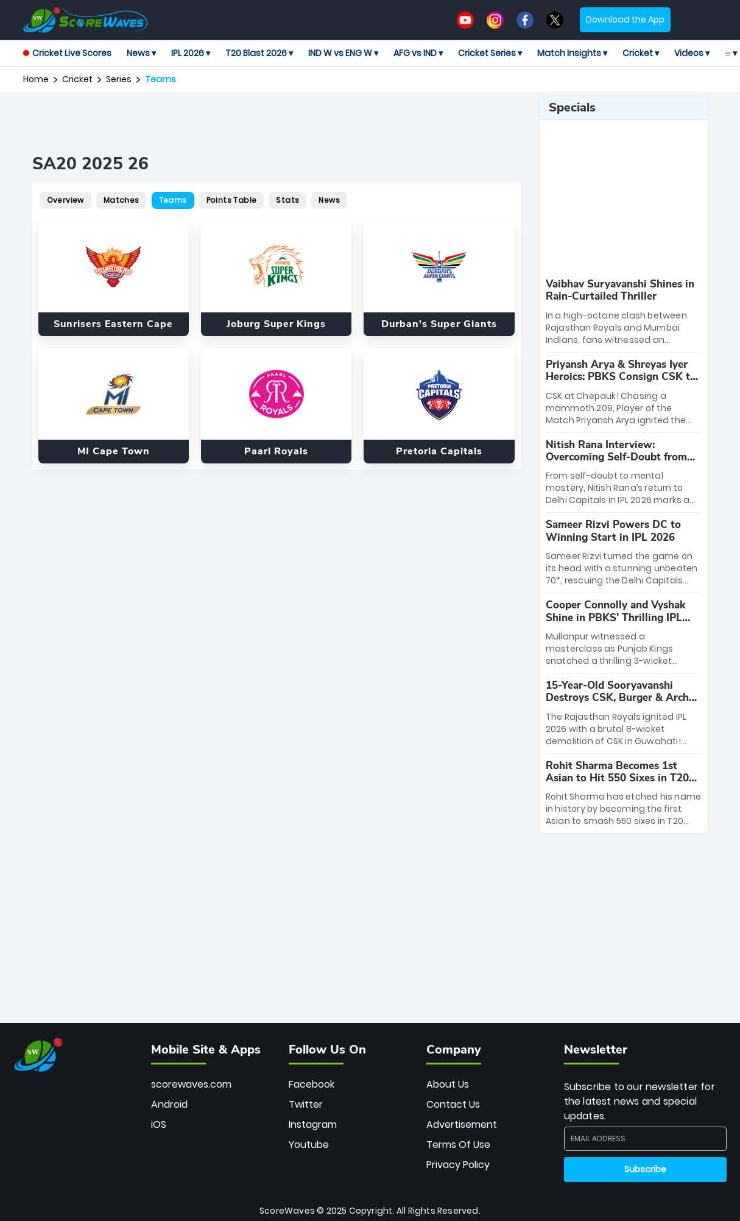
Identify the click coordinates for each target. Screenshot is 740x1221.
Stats (287, 200)
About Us (447, 1084)
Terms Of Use (458, 1144)
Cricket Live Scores (67, 53)
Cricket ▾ (640, 53)
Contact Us (453, 1104)
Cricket (77, 79)
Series (119, 79)
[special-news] (624, 312)
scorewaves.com (191, 1084)
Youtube (309, 1144)
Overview (65, 200)
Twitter (306, 1104)
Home (36, 79)
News (329, 200)
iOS (158, 1124)
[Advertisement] (276, 123)
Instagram (313, 1124)
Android (169, 1104)
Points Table (231, 200)
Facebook (311, 1084)
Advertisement (461, 1124)
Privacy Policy (458, 1164)
